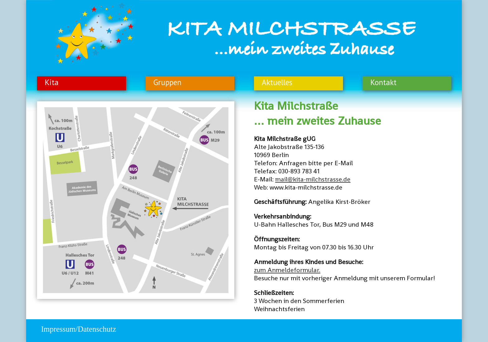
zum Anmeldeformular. (287, 270)
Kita (52, 82)
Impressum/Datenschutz (78, 329)
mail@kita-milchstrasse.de (312, 179)
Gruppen (167, 82)
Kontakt (383, 82)
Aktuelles (277, 82)
